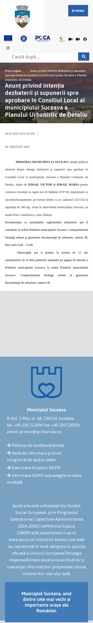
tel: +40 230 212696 (25, 425)
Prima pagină (13, 70)
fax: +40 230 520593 (62, 425)
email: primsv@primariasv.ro (34, 431)
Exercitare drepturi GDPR (36, 467)
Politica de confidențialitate (38, 445)
